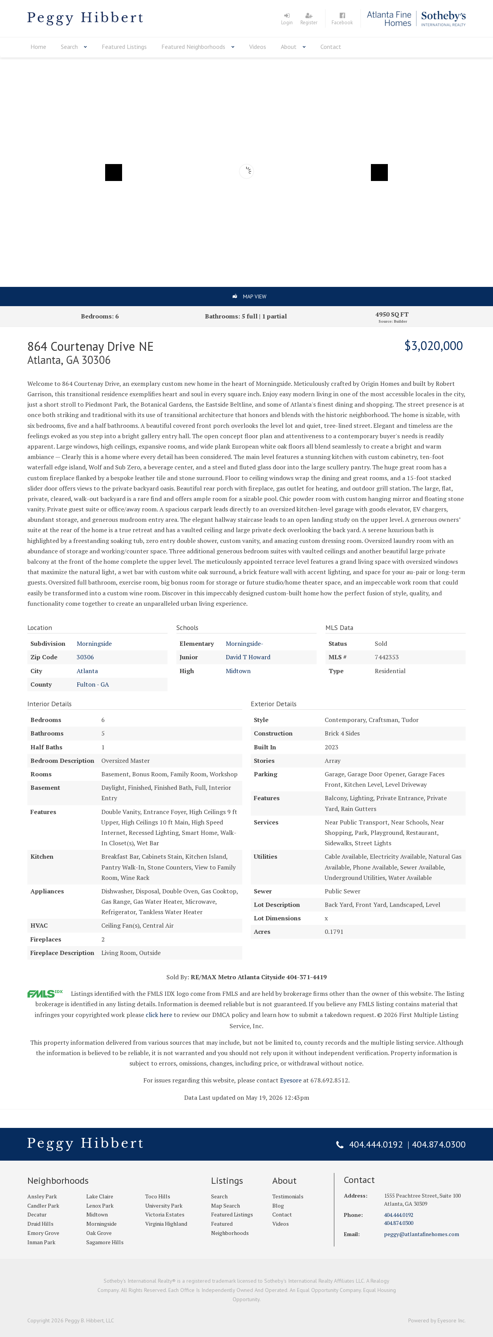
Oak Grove (99, 1232)
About (289, 46)
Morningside (94, 643)
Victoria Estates (164, 1214)
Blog (278, 1205)
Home (38, 46)
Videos (257, 46)
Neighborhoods (58, 1180)
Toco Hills (157, 1196)
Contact (330, 46)
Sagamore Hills (105, 1242)
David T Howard (248, 657)
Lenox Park (100, 1205)
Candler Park (43, 1205)
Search (69, 46)
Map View (255, 296)
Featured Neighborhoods (193, 46)
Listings (227, 1180)
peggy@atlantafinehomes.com (421, 1234)
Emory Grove (43, 1232)
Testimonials (288, 1196)
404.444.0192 (376, 1144)
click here (159, 1014)
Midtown (238, 671)
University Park (164, 1205)
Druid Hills (40, 1223)
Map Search (225, 1205)
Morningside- (244, 643)
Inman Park (41, 1242)
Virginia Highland (166, 1223)
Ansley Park (42, 1196)
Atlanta (87, 671)
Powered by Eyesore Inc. (437, 1320)
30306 (85, 657)
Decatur (37, 1214)
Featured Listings (124, 46)
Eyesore (291, 1080)
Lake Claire (99, 1196)
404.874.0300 (439, 1144)
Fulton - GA (93, 684)
